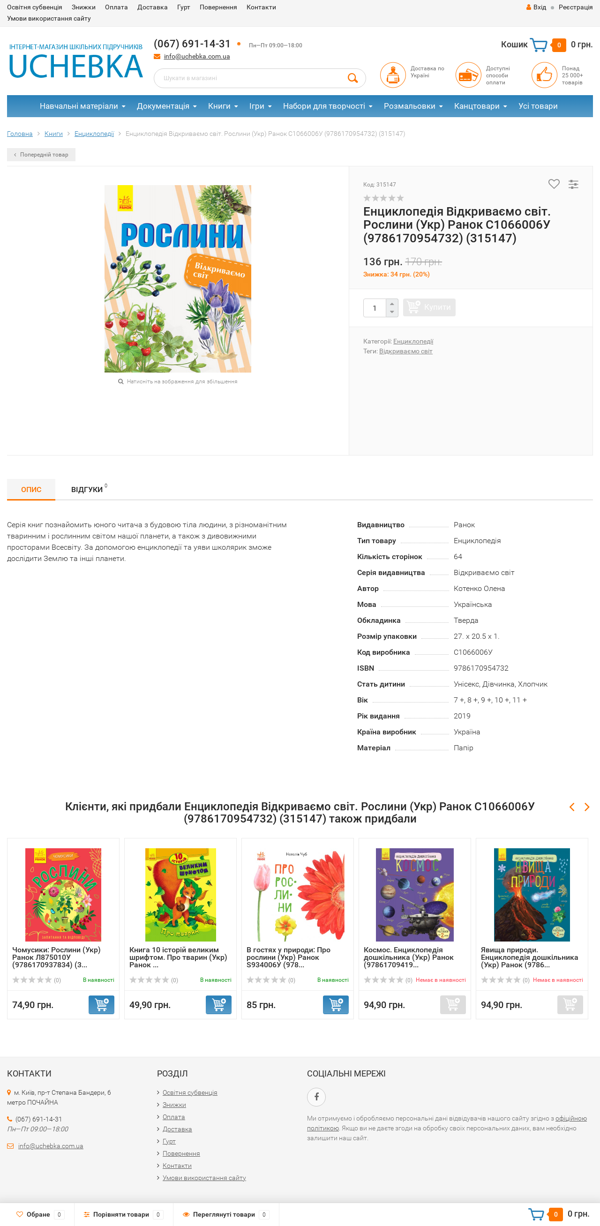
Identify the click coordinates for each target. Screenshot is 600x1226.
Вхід (536, 7)
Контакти (261, 7)
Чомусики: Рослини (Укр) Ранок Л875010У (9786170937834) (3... (56, 957)
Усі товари (538, 106)
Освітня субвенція (34, 7)
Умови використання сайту (49, 18)
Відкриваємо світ (406, 351)
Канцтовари (477, 106)
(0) (36, 980)
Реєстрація (576, 7)
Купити (437, 307)
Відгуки (89, 488)
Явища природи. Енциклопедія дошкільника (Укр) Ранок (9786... (529, 957)
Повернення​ (218, 7)
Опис (31, 489)
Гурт (183, 7)
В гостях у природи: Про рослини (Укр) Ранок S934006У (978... (288, 957)
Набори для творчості (324, 106)
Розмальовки (409, 106)
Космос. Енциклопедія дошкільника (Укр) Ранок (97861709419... (409, 957)
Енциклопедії (413, 341)
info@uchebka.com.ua (197, 56)
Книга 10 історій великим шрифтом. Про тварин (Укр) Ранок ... (178, 957)
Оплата (116, 7)
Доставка (152, 7)
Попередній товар (41, 154)
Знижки (84, 7)
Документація (163, 106)
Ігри (256, 106)
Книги (219, 106)
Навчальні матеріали (79, 106)
